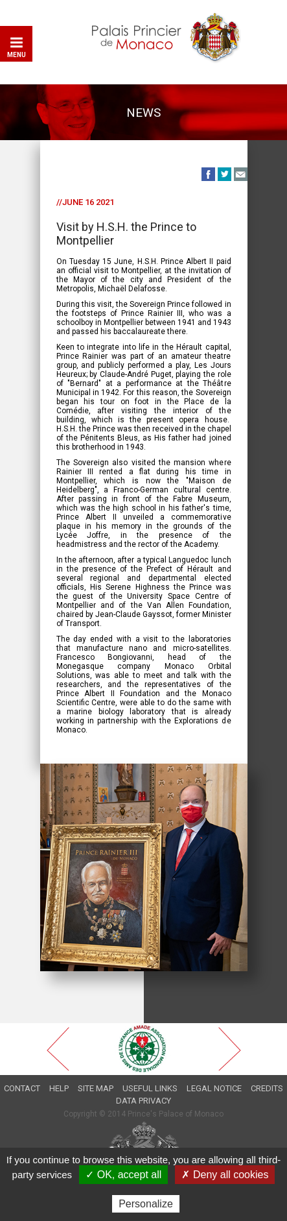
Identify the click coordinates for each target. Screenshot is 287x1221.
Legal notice (214, 1088)
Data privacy (143, 1101)
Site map (95, 1088)
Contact (22, 1088)
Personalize (146, 1203)
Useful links (150, 1088)
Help (59, 1088)
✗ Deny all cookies (224, 1174)
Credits (267, 1088)
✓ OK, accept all (123, 1174)
